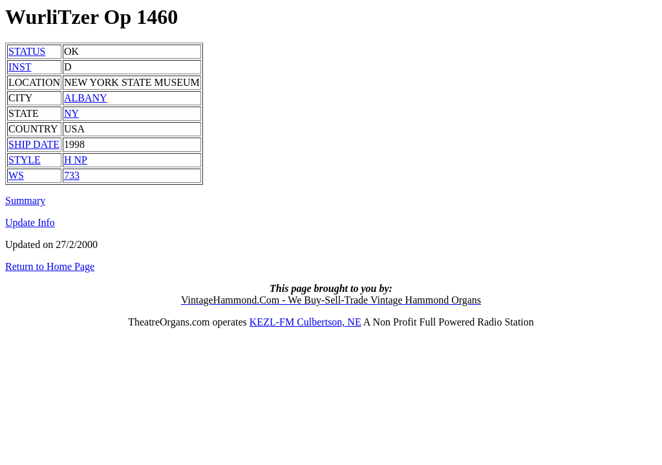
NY (71, 113)
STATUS (26, 51)
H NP (75, 159)
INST (20, 66)
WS (16, 175)
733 (72, 175)
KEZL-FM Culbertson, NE (305, 321)
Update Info (30, 222)
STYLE (24, 159)
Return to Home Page (49, 266)
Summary (25, 200)
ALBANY (85, 97)
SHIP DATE (33, 144)
